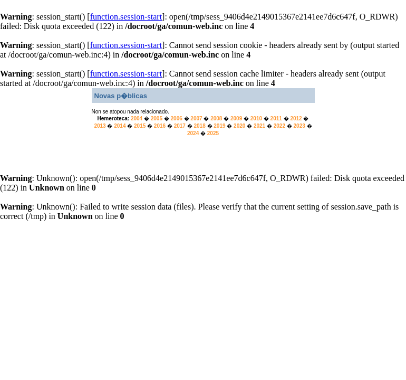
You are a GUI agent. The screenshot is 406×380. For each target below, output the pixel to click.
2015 (140, 126)
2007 (196, 118)
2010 (256, 118)
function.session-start (126, 16)
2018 (199, 126)
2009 (236, 118)
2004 (136, 118)
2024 (193, 133)
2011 (276, 118)
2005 (156, 118)
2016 (160, 126)
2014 (119, 126)
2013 (99, 126)
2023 (299, 126)
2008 (216, 118)
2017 (180, 126)
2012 (296, 118)
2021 (259, 126)
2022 (279, 126)
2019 (219, 126)
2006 (176, 118)
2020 (239, 126)
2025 (213, 133)
